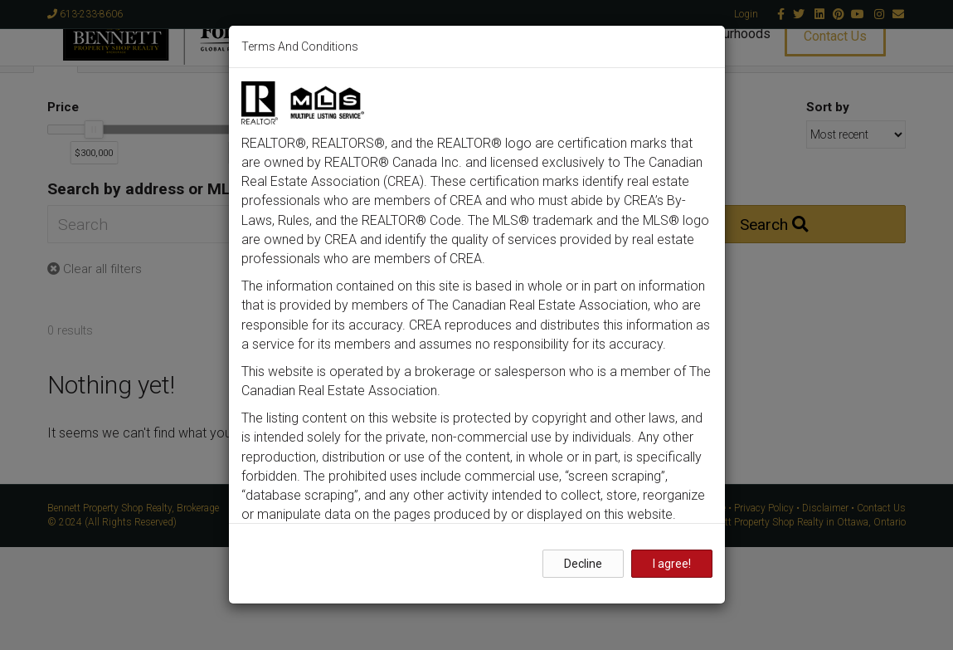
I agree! (672, 563)
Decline (583, 563)
